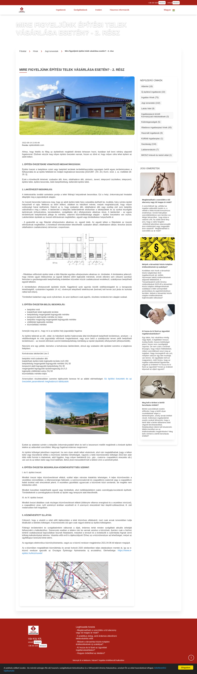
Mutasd (162, 3)
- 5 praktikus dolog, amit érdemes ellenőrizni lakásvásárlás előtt (96, 637)
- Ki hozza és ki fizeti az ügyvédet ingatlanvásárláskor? (91, 648)
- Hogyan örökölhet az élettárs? (90, 653)
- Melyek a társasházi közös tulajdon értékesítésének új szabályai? (93, 643)
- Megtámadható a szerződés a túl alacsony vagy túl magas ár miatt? (96, 631)
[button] (61, 10)
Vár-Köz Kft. (35, 638)
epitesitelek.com (36, 145)
